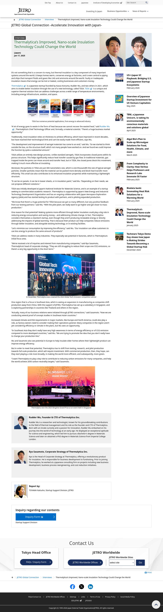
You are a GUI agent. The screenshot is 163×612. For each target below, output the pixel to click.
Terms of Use (95, 597)
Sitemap (73, 597)
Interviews (49, 19)
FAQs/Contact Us (34, 597)
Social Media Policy (127, 597)
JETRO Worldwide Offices (85, 562)
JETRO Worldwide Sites (121, 557)
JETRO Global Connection (30, 19)
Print (149, 572)
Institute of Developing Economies (108, 3)
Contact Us (72, 3)
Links (83, 597)
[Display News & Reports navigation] (140, 11)
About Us (59, 3)
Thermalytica (18, 85)
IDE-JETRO (76, 600)
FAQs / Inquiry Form (36, 562)
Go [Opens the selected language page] (140, 562)
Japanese (84, 3)
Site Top (48, 3)
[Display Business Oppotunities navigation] (117, 11)
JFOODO (88, 600)
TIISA (88, 88)
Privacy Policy (110, 597)
